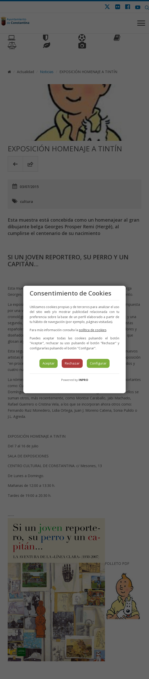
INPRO (83, 380)
